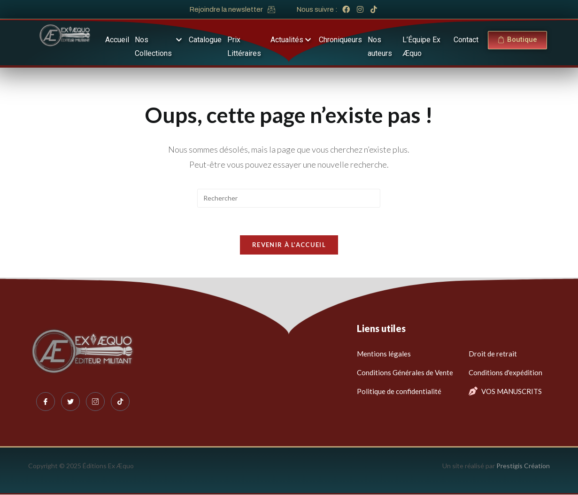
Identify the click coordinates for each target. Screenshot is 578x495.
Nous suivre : (317, 9)
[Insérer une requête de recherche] (288, 198)
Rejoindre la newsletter (226, 9)
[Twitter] (70, 402)
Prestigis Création (523, 466)
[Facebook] (45, 402)
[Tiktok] (120, 402)
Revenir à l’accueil (289, 245)
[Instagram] (95, 402)
